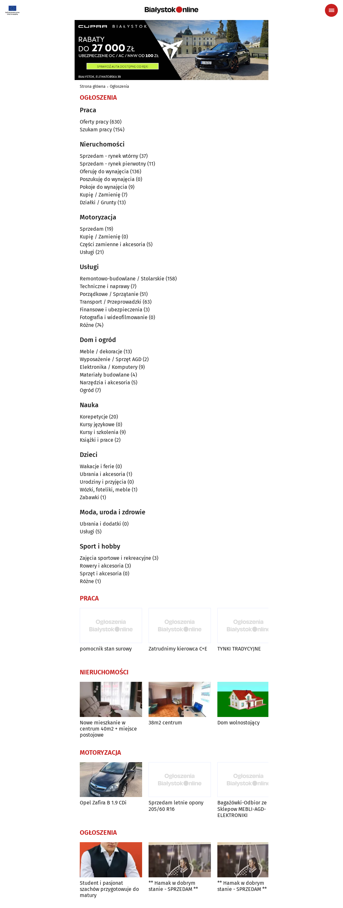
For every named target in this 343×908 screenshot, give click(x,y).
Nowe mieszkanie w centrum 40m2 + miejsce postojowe (108, 729)
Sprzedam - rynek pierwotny (113, 164)
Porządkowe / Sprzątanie (109, 294)
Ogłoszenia (119, 86)
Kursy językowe (97, 424)
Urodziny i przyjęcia (103, 482)
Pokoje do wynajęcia (103, 187)
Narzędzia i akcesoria (105, 382)
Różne (87, 325)
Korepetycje (94, 417)
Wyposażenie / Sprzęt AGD (110, 359)
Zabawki (89, 497)
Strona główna (93, 86)
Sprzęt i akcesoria (101, 573)
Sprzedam (92, 229)
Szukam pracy (96, 129)
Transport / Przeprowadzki (110, 302)
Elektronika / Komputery (109, 367)
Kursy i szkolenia (99, 432)
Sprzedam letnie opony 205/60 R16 (176, 806)
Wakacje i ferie (97, 466)
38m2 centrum (165, 723)
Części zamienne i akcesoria (112, 244)
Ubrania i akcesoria (102, 474)
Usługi (87, 252)
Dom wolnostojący (238, 723)
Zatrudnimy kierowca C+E (178, 649)
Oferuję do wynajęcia (104, 171)
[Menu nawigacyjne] (331, 10)
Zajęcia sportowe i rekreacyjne (115, 558)
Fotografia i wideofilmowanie (114, 317)
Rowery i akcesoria (102, 566)
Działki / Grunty (98, 202)
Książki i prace (96, 440)
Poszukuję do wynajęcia (107, 179)
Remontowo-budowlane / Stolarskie (122, 279)
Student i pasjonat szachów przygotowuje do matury (109, 889)
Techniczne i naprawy (105, 286)
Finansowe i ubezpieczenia (111, 310)
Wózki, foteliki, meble (105, 490)
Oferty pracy (94, 122)
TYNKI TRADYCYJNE (239, 649)
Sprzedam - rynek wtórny (109, 156)
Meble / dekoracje (101, 351)
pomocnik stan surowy (106, 649)
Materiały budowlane (105, 375)
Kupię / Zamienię (100, 195)
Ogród (87, 390)
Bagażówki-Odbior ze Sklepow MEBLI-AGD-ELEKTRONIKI (242, 809)
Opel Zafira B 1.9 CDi (103, 803)
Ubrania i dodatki (100, 524)
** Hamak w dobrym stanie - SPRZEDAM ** (173, 886)
